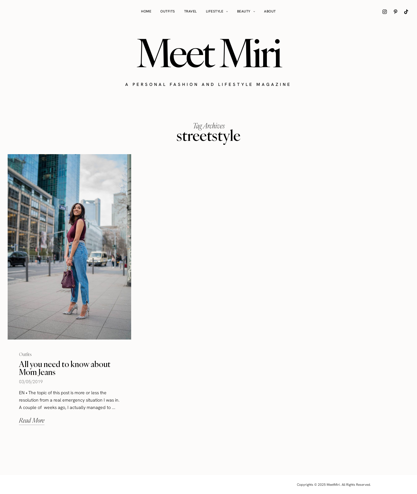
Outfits (167, 11)
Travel (190, 11)
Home (146, 11)
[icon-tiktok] (406, 12)
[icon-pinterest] (395, 12)
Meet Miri (208, 52)
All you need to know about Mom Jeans (64, 368)
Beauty (243, 11)
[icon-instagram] (385, 12)
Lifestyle (215, 11)
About (270, 11)
